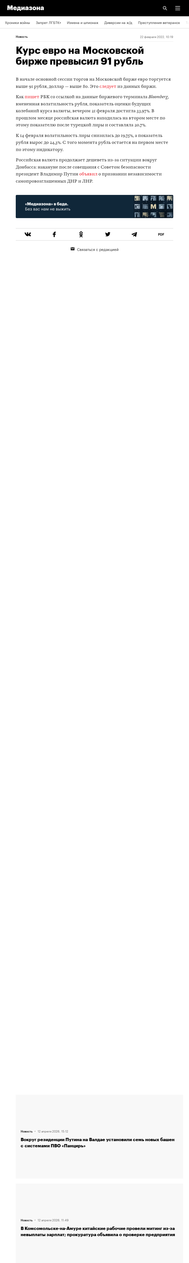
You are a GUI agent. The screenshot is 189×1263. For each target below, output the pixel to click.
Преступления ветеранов (159, 22)
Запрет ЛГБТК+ (48, 22)
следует (107, 87)
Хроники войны (17, 22)
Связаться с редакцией (95, 249)
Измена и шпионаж (82, 22)
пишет (32, 97)
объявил (88, 174)
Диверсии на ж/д (118, 22)
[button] (178, 8)
